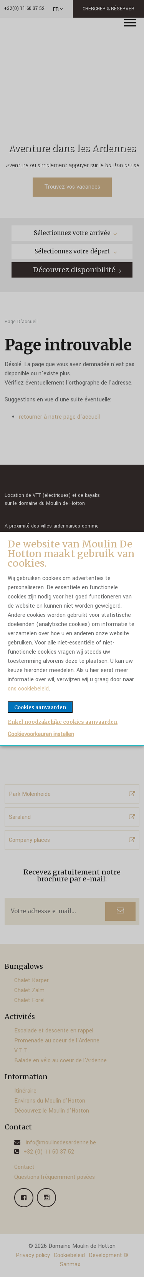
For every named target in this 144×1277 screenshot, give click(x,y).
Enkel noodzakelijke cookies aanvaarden (63, 722)
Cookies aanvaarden (40, 707)
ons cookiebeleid (28, 689)
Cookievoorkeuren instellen (41, 734)
